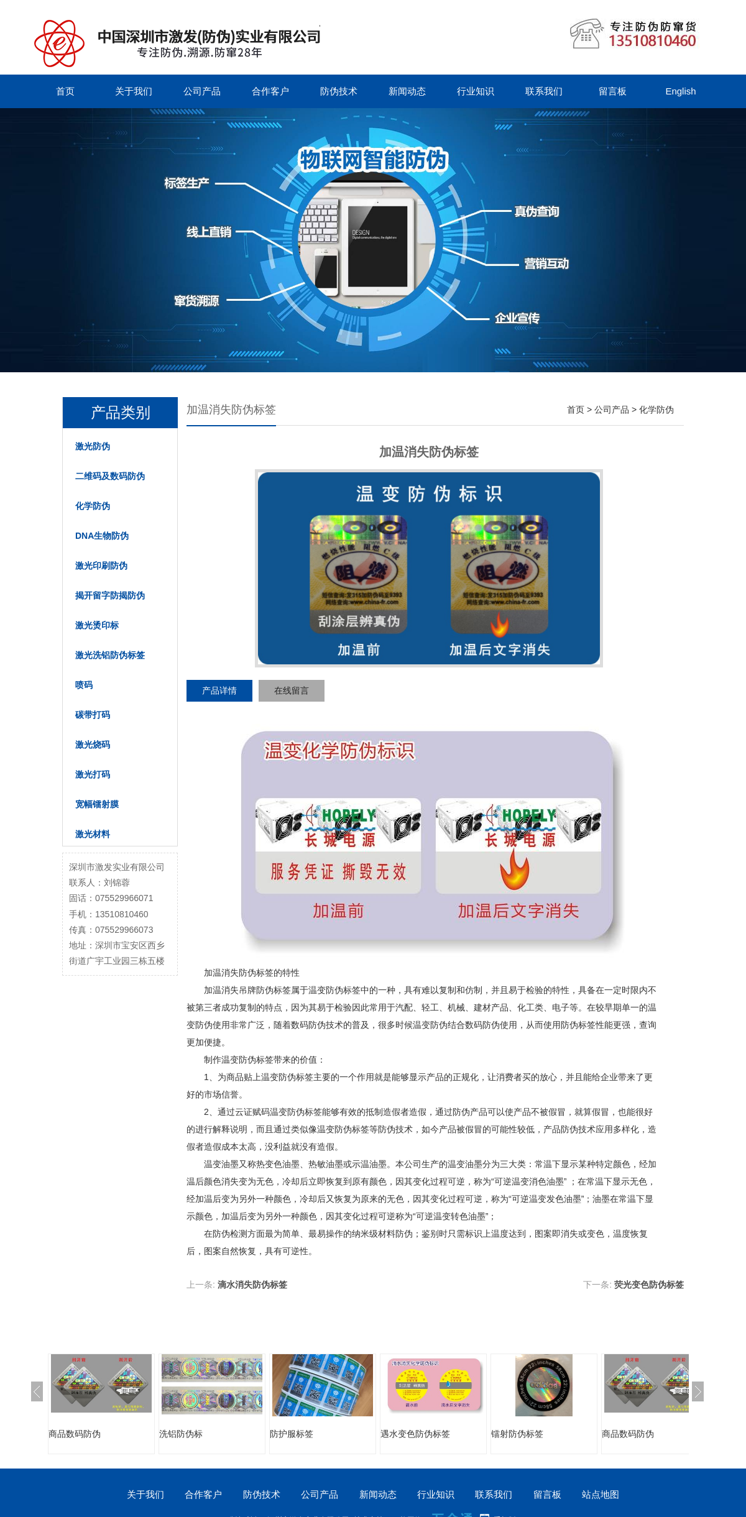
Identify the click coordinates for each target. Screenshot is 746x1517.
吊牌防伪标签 (265, 990)
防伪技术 (338, 91)
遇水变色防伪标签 (415, 1434)
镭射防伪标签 (517, 1434)
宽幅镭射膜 (97, 804)
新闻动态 (407, 91)
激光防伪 (92, 446)
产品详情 (219, 690)
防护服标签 (291, 1434)
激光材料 (92, 834)
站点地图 (600, 1494)
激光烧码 (92, 744)
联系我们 (544, 91)
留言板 (613, 91)
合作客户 (270, 91)
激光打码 (92, 774)
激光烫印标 (97, 625)
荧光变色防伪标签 (649, 1285)
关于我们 (133, 91)
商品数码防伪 (74, 1434)
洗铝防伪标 (181, 1434)
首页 (65, 91)
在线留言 (291, 690)
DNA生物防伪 (102, 536)
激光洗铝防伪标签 (110, 655)
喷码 (84, 685)
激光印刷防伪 (101, 566)
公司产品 (202, 91)
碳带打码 (92, 715)
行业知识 (475, 91)
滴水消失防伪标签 (252, 1285)
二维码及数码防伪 (110, 476)
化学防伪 (92, 506)
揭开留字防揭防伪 (110, 595)
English (680, 91)
